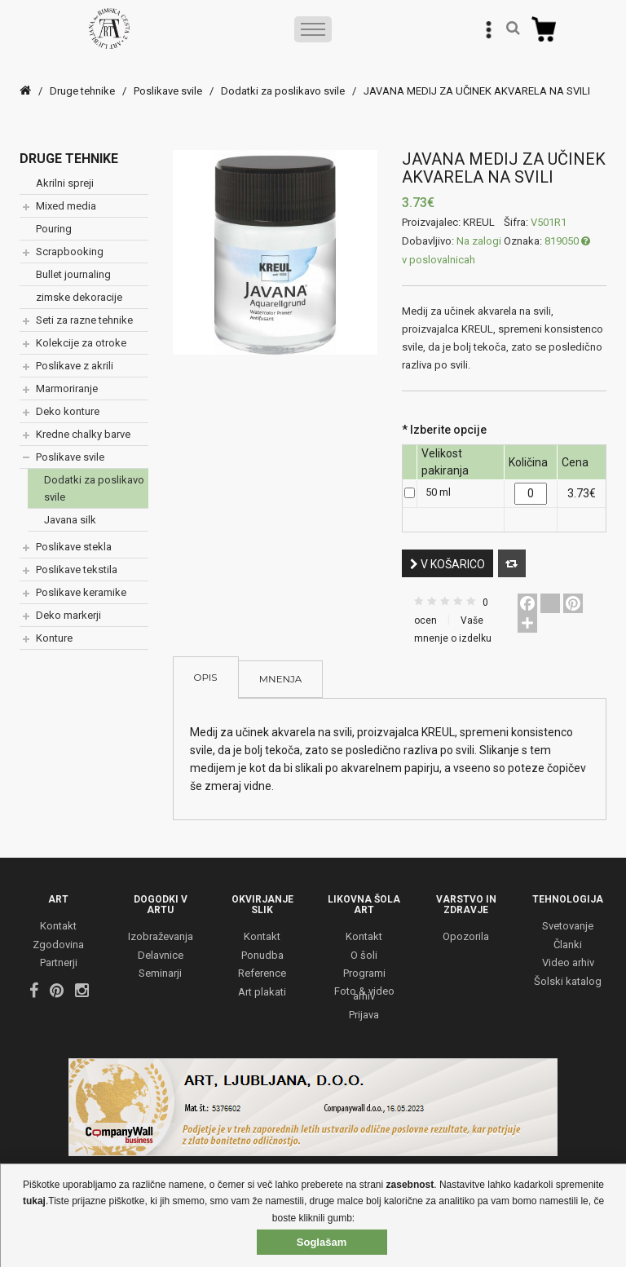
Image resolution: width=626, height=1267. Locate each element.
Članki (567, 945)
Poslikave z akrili (74, 366)
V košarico (447, 564)
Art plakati (262, 993)
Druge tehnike (82, 91)
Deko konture (67, 411)
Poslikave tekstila (76, 569)
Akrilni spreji (65, 183)
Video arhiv (568, 964)
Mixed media (66, 206)
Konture (54, 638)
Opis (206, 678)
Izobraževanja (160, 938)
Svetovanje (567, 927)
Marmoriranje (67, 388)
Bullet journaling (73, 274)
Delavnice (160, 956)
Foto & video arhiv (364, 994)
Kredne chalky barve (83, 434)
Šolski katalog (568, 982)
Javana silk (70, 520)
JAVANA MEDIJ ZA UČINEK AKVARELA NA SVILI (477, 91)
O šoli (363, 956)
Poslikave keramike (81, 592)
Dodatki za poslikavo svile (283, 91)
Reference (262, 975)
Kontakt (58, 927)
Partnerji (58, 964)
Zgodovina (58, 945)
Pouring (54, 229)
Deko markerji (68, 615)
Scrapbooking (70, 251)
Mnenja (280, 680)
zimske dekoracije (79, 297)
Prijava (364, 1015)
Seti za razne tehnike (84, 320)
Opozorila (466, 938)
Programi (364, 975)
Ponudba (262, 956)
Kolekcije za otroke (81, 343)
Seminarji (160, 975)
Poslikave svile (168, 91)
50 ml (438, 492)
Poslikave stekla (74, 547)
